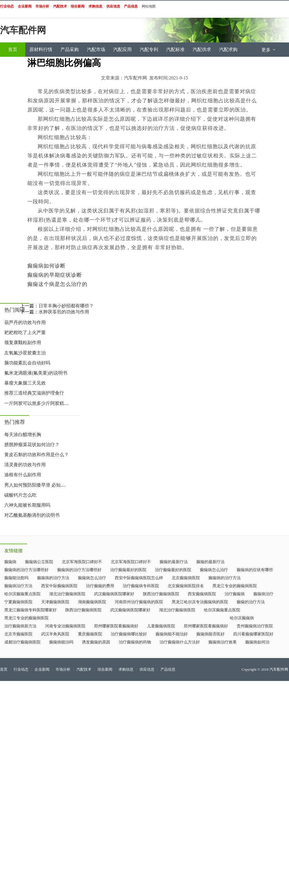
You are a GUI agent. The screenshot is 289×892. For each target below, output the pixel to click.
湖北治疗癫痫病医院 (67, 594)
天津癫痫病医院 (55, 602)
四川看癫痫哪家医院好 (253, 634)
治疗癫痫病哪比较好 (129, 634)
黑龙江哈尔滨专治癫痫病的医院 (200, 602)
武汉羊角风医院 (55, 634)
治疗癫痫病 (235, 594)
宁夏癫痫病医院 (18, 602)
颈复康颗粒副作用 (22, 342)
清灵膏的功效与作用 (25, 464)
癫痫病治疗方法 (18, 586)
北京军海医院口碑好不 (82, 562)
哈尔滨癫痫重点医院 (22, 594)
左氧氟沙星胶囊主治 (25, 352)
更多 (268, 49)
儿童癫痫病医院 (161, 626)
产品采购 (69, 49)
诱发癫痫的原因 (96, 642)
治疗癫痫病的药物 (135, 642)
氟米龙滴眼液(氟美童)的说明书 (35, 372)
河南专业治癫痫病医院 (65, 626)
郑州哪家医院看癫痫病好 (116, 626)
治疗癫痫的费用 (100, 586)
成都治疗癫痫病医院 (22, 642)
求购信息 (125, 669)
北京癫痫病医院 (186, 578)
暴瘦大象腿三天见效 (25, 382)
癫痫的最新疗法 (174, 562)
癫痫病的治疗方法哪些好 (26, 570)
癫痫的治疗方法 (251, 602)
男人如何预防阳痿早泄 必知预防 (37, 485)
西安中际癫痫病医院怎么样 (139, 578)
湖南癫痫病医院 (92, 602)
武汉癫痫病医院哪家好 (114, 594)
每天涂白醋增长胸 (22, 434)
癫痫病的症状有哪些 (255, 570)
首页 (12, 49)
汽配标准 (175, 49)
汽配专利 (149, 49)
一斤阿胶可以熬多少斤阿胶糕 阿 (37, 403)
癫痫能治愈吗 (16, 578)
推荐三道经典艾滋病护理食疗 (34, 393)
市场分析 (62, 669)
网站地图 (149, 6)
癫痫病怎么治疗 (214, 570)
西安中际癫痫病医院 (59, 586)
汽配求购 (228, 49)
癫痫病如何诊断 (46, 266)
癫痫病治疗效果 (222, 642)
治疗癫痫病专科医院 (141, 586)
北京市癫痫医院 (18, 634)
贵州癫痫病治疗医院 (255, 626)
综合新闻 (104, 669)
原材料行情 (40, 49)
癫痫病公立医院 (39, 562)
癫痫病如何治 (257, 642)
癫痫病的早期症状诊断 (54, 275)
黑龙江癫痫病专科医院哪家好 (30, 610)
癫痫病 (10, 562)
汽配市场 (96, 49)
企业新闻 (42, 669)
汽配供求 (202, 49)
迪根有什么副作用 (22, 474)
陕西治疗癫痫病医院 (161, 594)
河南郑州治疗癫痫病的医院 (139, 602)
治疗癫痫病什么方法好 (180, 642)
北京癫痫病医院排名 (186, 586)
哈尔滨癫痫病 (242, 618)
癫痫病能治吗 (61, 642)
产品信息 (167, 669)
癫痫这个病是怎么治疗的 (57, 284)
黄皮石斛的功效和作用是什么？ (36, 454)
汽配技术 (83, 669)
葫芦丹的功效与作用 (25, 322)
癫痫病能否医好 (210, 634)
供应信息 (146, 669)
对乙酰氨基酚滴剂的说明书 (32, 515)
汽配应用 (122, 49)
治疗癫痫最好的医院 (128, 570)
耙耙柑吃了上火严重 (25, 332)
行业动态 (21, 669)
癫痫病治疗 (263, 594)
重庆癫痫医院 (90, 634)
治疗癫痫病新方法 (20, 626)
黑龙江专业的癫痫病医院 (235, 586)
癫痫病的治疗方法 (53, 578)
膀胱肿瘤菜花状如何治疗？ (32, 444)
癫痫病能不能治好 (172, 634)
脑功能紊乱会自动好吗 (27, 362)
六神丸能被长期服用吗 (27, 505)
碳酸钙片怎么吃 (20, 495)
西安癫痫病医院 (202, 594)
